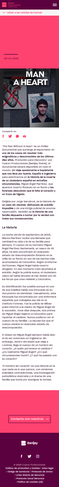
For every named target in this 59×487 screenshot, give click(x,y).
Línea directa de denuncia (30, 475)
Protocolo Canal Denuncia (30, 478)
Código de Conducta (18, 471)
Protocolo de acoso (42, 471)
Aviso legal (47, 468)
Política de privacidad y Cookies (23, 468)
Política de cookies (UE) (30, 482)
